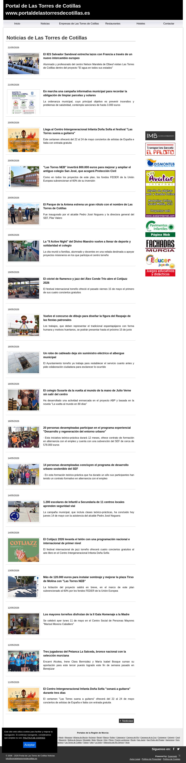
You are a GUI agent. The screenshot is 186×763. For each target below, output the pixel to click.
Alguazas (68, 738)
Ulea (92, 742)
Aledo (61, 738)
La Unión (98, 742)
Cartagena (162, 738)
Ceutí (178, 738)
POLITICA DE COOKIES (34, 738)
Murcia (99, 740)
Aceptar (29, 744)
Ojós (105, 740)
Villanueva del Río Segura (113, 742)
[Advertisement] (160, 80)
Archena (92, 738)
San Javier (141, 740)
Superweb (172, 756)
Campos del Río (132, 738)
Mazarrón (62, 740)
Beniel (99, 738)
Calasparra (120, 738)
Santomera (170, 740)
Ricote (133, 740)
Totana (86, 742)
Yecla (127, 742)
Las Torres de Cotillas (73, 742)
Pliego (111, 740)
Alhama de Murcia (80, 738)
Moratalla (86, 740)
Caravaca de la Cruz (148, 738)
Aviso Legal (135, 759)
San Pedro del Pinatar (155, 740)
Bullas (112, 738)
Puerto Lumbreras (122, 740)
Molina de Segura (75, 740)
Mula (94, 740)
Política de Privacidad (151, 759)
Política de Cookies (171, 759)
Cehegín (171, 738)
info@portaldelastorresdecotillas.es (21, 758)
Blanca (106, 738)
